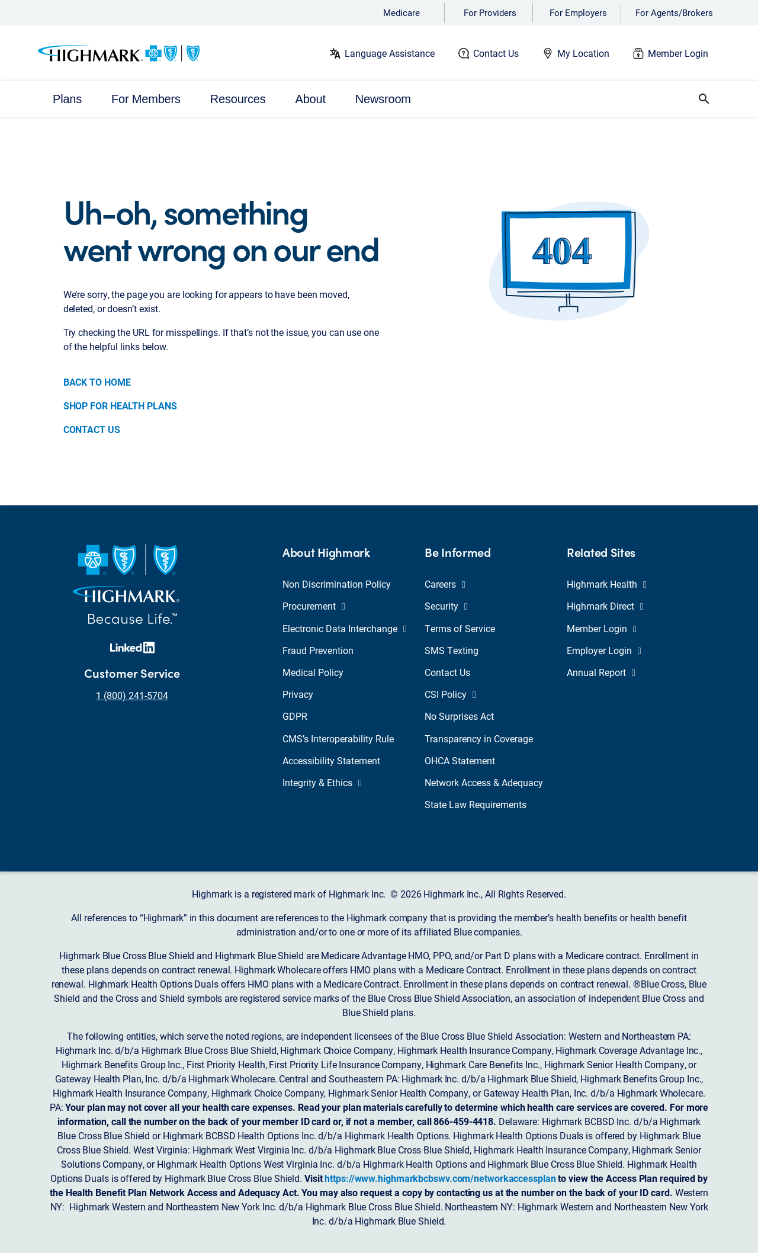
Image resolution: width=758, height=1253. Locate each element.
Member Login (678, 53)
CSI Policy (450, 694)
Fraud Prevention (318, 650)
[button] (704, 99)
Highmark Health (607, 584)
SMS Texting (451, 650)
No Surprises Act (459, 716)
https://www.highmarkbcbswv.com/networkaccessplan (440, 1178)
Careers (445, 584)
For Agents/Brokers (674, 12)
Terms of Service (460, 628)
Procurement (313, 606)
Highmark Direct (605, 606)
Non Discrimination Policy (336, 584)
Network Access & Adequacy (484, 782)
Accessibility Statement (331, 760)
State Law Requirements (475, 804)
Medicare (401, 12)
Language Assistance (390, 53)
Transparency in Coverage (479, 738)
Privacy (297, 694)
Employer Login (604, 650)
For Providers (490, 12)
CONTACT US (91, 429)
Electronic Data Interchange (344, 628)
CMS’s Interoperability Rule (338, 738)
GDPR (294, 716)
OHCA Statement (460, 760)
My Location (583, 53)
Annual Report (601, 672)
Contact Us (496, 53)
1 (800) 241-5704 (132, 695)
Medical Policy (312, 672)
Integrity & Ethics (322, 782)
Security (446, 606)
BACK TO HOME (97, 382)
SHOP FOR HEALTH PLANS (120, 405)
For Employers (578, 12)
